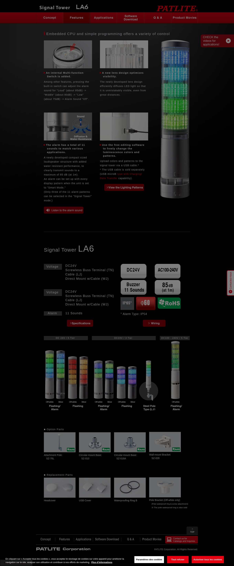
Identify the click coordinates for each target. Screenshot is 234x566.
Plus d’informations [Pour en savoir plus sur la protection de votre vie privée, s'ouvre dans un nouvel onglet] (101, 562)
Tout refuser (177, 559)
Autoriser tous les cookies (208, 559)
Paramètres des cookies (149, 559)
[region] (117, 560)
